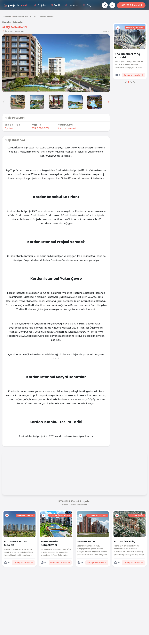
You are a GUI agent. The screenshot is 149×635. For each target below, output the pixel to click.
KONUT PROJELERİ (20, 17)
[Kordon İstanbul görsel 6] (75, 102)
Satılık (56, 5)
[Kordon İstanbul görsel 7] (94, 102)
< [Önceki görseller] (3, 102)
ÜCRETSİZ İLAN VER (131, 5)
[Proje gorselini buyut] (56, 63)
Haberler (71, 5)
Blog (87, 5)
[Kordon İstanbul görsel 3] (17, 102)
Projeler (40, 5)
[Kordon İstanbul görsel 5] (56, 102)
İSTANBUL (34, 17)
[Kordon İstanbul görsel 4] (37, 102)
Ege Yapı (9, 128)
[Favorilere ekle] (118, 28)
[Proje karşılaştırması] (105, 5)
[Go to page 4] (134, 82)
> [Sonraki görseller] (108, 102)
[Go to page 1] (125, 82)
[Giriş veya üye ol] (112, 5)
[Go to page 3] (131, 82)
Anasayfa (6, 17)
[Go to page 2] (128, 82)
